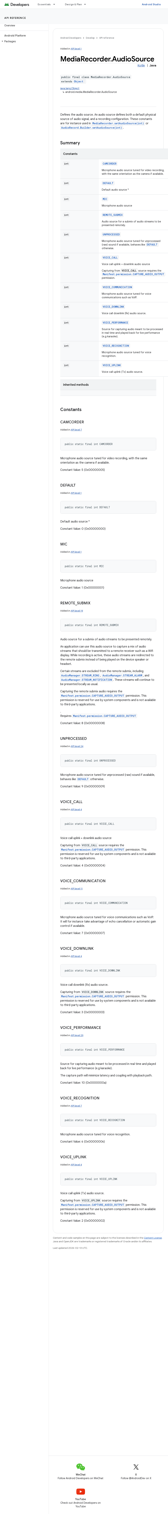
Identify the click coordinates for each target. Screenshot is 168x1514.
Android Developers (70, 37)
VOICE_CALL (110, 257)
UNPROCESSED (111, 234)
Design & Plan (73, 4)
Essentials (44, 4)
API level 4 (76, 809)
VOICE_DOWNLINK (113, 306)
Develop (90, 37)
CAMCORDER (109, 163)
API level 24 (77, 746)
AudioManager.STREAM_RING (80, 675)
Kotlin (141, 65)
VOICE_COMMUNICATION (117, 287)
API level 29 (77, 1035)
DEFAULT (108, 183)
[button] (23, 41)
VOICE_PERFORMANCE (115, 322)
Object (78, 81)
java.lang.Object (69, 88)
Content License (153, 1237)
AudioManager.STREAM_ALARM (122, 675)
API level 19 (77, 610)
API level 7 (76, 429)
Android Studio (151, 4)
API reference (15, 18)
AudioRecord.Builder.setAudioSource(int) (91, 127)
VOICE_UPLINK (112, 365)
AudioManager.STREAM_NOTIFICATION (86, 679)
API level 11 (77, 888)
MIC (105, 199)
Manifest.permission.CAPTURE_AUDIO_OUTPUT (133, 274)
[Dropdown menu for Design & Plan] (86, 4)
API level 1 (76, 48)
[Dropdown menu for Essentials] (56, 4)
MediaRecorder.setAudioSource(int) (118, 123)
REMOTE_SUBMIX (113, 215)
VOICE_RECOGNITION (116, 345)
